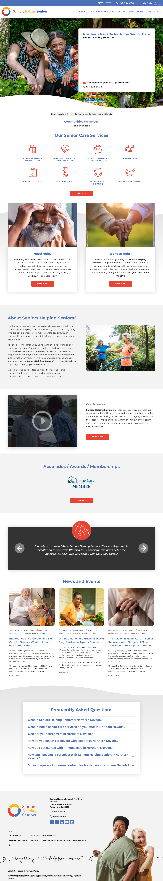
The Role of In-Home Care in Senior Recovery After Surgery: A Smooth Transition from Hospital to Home (130, 642)
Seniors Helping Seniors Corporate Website (64, 840)
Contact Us (81, 500)
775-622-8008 (125, 3)
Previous (20, 548)
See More (81, 193)
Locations (122, 12)
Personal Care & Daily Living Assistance (65, 159)
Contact (140, 12)
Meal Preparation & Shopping (98, 183)
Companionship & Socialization (32, 159)
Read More (14, 676)
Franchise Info (154, 12)
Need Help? (43, 253)
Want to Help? (120, 253)
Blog (131, 12)
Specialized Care (32, 182)
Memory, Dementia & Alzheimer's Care (98, 159)
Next (143, 548)
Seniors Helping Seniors (34, 671)
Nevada (70, 114)
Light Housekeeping (130, 182)
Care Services (83, 12)
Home (53, 114)
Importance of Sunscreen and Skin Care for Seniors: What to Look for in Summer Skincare (31, 642)
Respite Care (130, 158)
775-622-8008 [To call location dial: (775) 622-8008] (94, 86)
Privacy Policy (32, 871)
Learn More (42, 283)
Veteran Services (65, 182)
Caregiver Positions (104, 12)
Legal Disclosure (15, 871)
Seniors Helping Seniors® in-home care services (28, 633)
